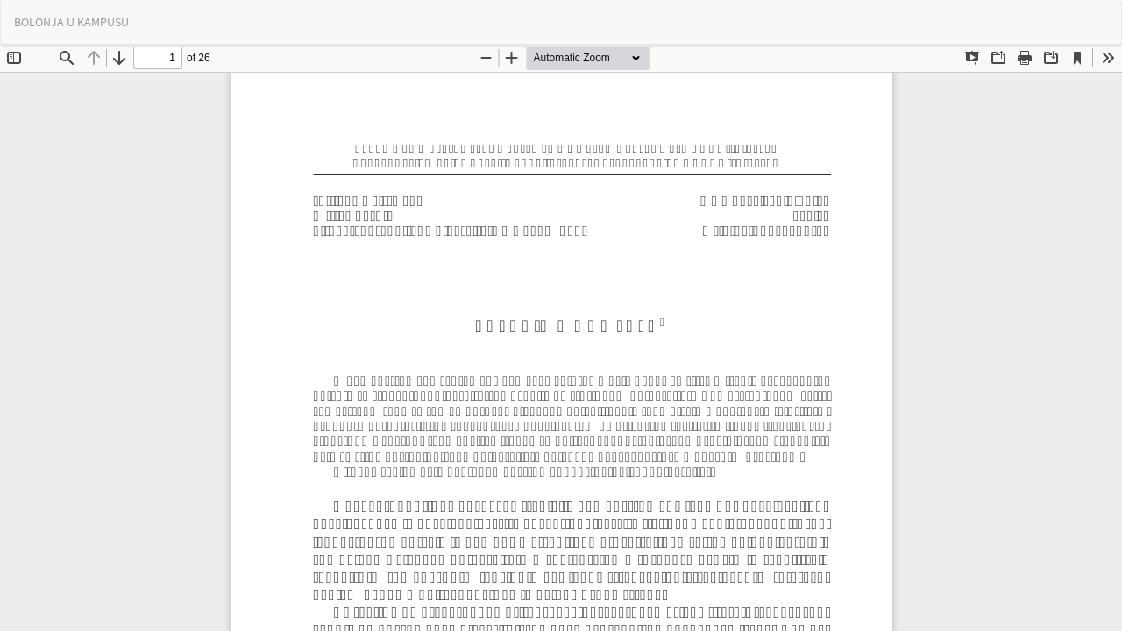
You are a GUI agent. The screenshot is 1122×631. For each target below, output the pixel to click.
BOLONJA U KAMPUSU (71, 22)
